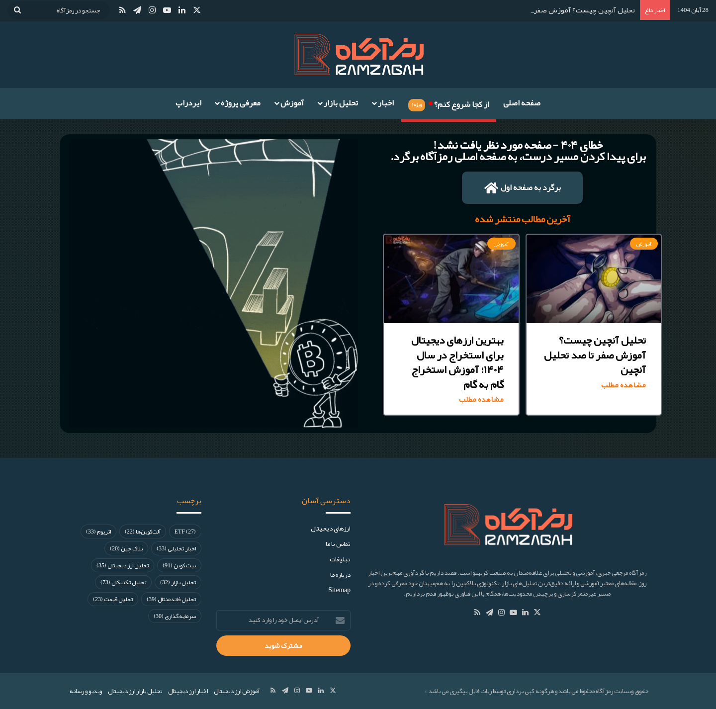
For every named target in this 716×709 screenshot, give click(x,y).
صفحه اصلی (521, 103)
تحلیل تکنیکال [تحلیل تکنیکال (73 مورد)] (123, 582)
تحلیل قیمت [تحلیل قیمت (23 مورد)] (113, 599)
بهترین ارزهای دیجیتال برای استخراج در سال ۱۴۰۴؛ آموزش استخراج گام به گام (457, 362)
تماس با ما (338, 543)
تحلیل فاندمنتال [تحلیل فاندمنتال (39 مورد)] (171, 599)
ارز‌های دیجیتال (331, 528)
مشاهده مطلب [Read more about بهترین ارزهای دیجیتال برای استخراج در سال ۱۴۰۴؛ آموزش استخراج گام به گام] (481, 399)
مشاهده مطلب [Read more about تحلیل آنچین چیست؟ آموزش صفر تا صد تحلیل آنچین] (623, 385)
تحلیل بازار (341, 103)
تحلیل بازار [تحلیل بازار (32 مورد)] (178, 582)
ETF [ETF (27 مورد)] (185, 531)
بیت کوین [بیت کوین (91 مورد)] (179, 565)
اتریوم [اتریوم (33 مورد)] (98, 531)
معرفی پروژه (241, 103)
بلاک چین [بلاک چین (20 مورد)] (126, 548)
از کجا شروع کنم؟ (448, 103)
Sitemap (339, 590)
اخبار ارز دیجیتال (188, 691)
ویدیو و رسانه (86, 691)
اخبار (386, 103)
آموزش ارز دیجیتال (237, 691)
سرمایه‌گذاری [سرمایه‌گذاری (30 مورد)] (175, 616)
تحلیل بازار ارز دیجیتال (135, 691)
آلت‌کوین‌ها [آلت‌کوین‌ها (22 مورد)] (143, 531)
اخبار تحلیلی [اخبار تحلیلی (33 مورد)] (176, 548)
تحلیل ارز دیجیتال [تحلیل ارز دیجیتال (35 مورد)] (122, 565)
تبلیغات (340, 559)
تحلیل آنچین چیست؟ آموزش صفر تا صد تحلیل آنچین (555, 9)
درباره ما (340, 574)
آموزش (292, 103)
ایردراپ (188, 103)
